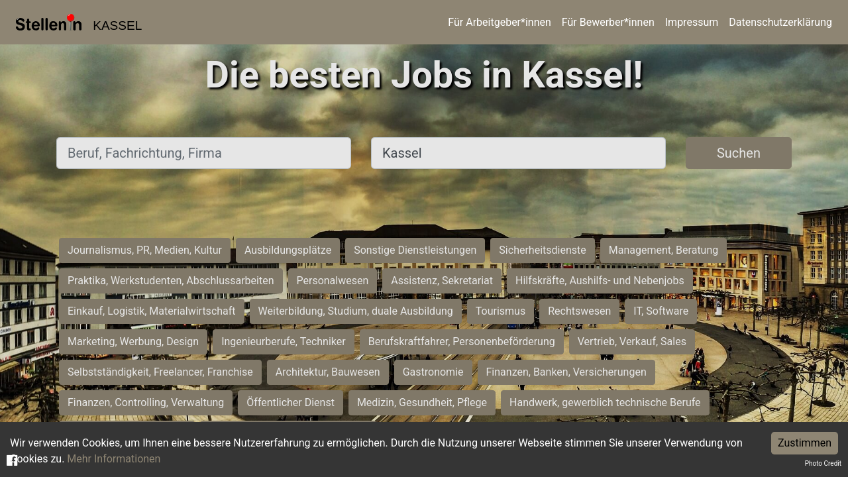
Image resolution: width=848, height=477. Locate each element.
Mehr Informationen (113, 458)
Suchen (739, 153)
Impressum (692, 22)
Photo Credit (823, 463)
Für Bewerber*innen (608, 22)
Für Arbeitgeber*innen (499, 22)
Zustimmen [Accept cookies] (804, 443)
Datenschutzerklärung (780, 22)
